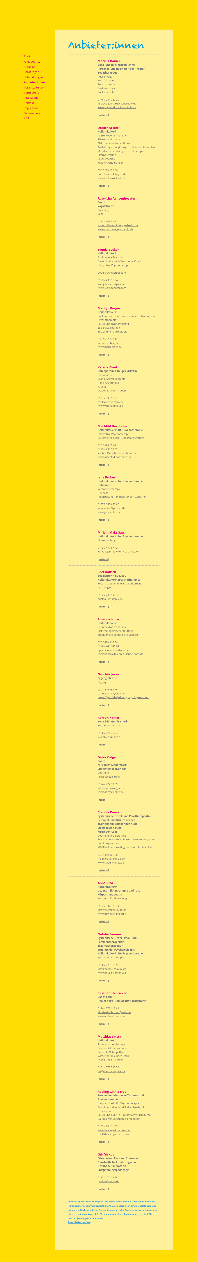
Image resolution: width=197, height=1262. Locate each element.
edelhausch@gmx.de (110, 599)
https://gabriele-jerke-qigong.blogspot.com (123, 697)
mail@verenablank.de (111, 402)
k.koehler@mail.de (109, 737)
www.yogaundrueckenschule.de (117, 107)
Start (27, 56)
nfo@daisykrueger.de (111, 788)
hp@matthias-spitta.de (111, 1071)
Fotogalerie (31, 97)
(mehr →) (103, 115)
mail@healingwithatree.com (114, 1134)
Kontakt (29, 103)
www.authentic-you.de (111, 1016)
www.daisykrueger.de (111, 792)
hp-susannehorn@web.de (113, 650)
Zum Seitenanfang (79, 1222)
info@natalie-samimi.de (112, 969)
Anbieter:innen (34, 82)
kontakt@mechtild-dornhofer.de (117, 453)
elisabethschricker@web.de (114, 1012)
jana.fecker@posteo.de (111, 508)
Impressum (31, 108)
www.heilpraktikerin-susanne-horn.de (120, 654)
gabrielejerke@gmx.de (111, 693)
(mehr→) (103, 744)
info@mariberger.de (110, 343)
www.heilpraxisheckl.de (112, 178)
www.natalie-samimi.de (112, 972)
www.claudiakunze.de (111, 862)
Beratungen (31, 72)
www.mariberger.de (110, 347)
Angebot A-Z (32, 61)
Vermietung (31, 92)
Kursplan (29, 67)
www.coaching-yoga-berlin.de (115, 229)
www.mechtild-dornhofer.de (115, 457)
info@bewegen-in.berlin (112, 910)
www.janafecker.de (109, 512)
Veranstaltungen (34, 87)
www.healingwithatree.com (114, 1130)
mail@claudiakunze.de (111, 858)
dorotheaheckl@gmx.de (112, 174)
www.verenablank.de (110, 405)
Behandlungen (33, 77)
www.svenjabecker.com (112, 288)
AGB (27, 118)
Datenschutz (32, 113)
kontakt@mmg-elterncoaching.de (118, 551)
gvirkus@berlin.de (108, 1181)
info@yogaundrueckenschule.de (117, 103)
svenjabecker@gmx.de (111, 284)
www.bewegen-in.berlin (112, 913)
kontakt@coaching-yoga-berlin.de (118, 225)
